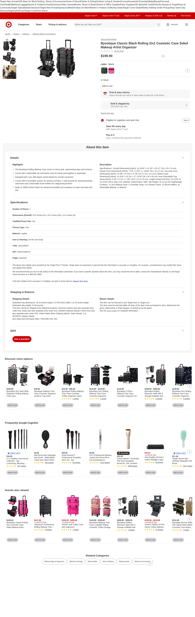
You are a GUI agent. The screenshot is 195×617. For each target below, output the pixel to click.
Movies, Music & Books (85, 4)
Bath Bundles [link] (92, 561)
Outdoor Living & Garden (108, 1)
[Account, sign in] (173, 25)
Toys (48, 4)
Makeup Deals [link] (124, 561)
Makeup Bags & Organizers (44, 34)
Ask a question (22, 339)
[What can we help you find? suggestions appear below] (117, 25)
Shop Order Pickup (160, 8)
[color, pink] (111, 71)
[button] (13, 453)
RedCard (20, 11)
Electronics (55, 4)
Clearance (35, 8)
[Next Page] (187, 70)
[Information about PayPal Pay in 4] (145, 136)
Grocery (124, 1)
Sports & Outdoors (37, 4)
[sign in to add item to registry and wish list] (186, 120)
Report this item (107, 113)
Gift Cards (148, 4)
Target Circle (31, 11)
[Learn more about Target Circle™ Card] (145, 128)
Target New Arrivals (9, 1)
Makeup (26, 34)
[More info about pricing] (163, 56)
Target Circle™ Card (110, 16)
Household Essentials (138, 1)
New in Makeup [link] (108, 561)
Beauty (157, 1)
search (158, 25)
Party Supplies (127, 4)
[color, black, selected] (104, 71)
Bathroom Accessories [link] (142, 561)
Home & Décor (73, 1)
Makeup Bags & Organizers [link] (54, 561)
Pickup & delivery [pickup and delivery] (58, 24)
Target (7, 34)
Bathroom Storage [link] (76, 561)
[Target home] (8, 24)
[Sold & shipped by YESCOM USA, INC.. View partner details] (145, 105)
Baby (151, 1)
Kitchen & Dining (88, 1)
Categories (24, 24)
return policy (112, 311)
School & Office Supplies (108, 4)
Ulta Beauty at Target (168, 4)
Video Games (67, 4)
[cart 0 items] (187, 25)
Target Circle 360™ (132, 16)
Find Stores (42, 11)
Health (8, 4)
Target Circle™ (91, 16)
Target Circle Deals (132, 8)
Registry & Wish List (153, 16)
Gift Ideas (139, 4)
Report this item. (80, 281)
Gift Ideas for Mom (28, 1)
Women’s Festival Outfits (101, 8)
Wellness (15, 4)
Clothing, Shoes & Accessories (51, 1)
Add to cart (107, 86)
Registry (12, 11)
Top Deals (118, 8)
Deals (27, 8)
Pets (155, 4)
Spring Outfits (65, 8)
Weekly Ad (146, 8)
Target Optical (17, 8)
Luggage (24, 4)
